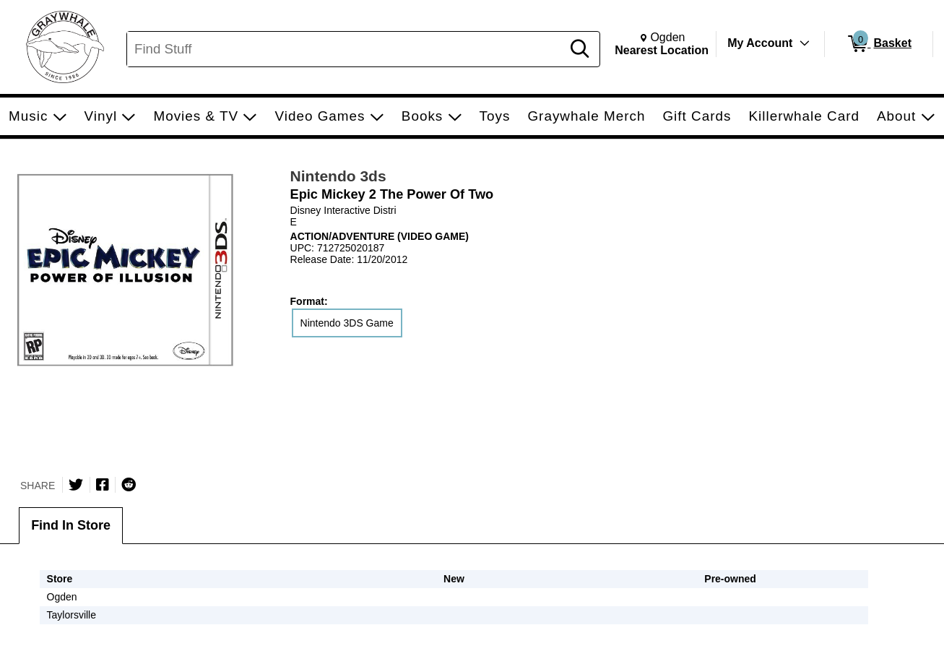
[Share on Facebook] (102, 485)
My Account (759, 43)
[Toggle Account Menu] (804, 43)
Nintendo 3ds (338, 176)
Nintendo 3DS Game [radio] (347, 323)
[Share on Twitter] (76, 485)
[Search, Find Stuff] (346, 49)
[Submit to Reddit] (128, 485)
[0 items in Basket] (878, 44)
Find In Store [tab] (71, 525)
